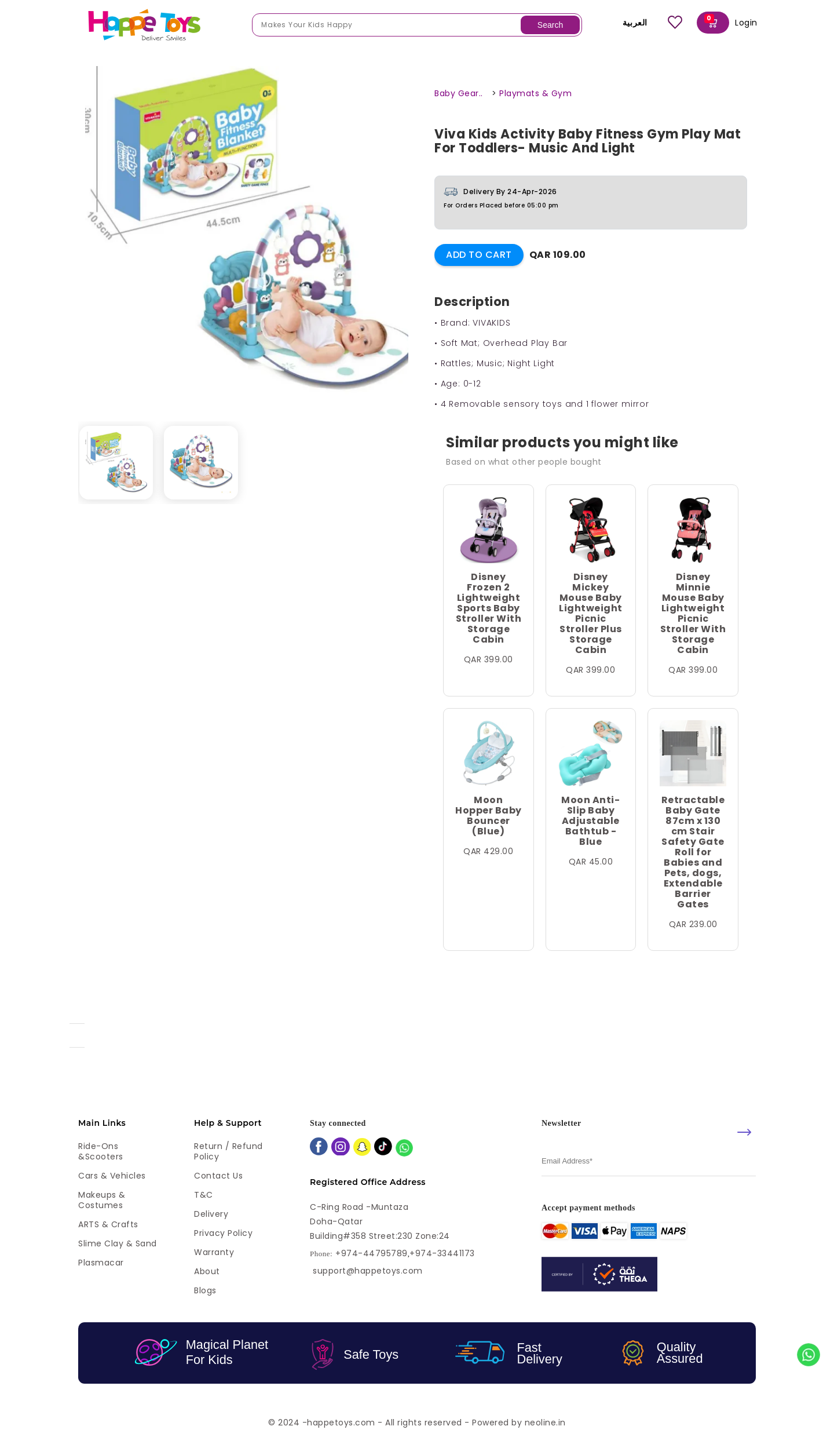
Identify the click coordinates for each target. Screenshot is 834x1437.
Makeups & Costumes (102, 1200)
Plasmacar (101, 1262)
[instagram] (340, 1147)
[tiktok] (383, 1147)
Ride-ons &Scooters (100, 1151)
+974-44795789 (371, 1253)
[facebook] (319, 1147)
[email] (649, 1161)
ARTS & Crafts (108, 1224)
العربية (626, 22)
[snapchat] (362, 1148)
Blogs (205, 1290)
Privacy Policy (223, 1233)
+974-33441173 (442, 1253)
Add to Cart (479, 254)
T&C (203, 1195)
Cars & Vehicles (112, 1175)
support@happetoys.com (368, 1270)
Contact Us (218, 1175)
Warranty (214, 1252)
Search (550, 25)
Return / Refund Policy (228, 1151)
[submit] (744, 1132)
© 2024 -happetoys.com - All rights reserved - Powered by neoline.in (417, 1422)
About (207, 1271)
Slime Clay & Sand (117, 1243)
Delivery (211, 1214)
